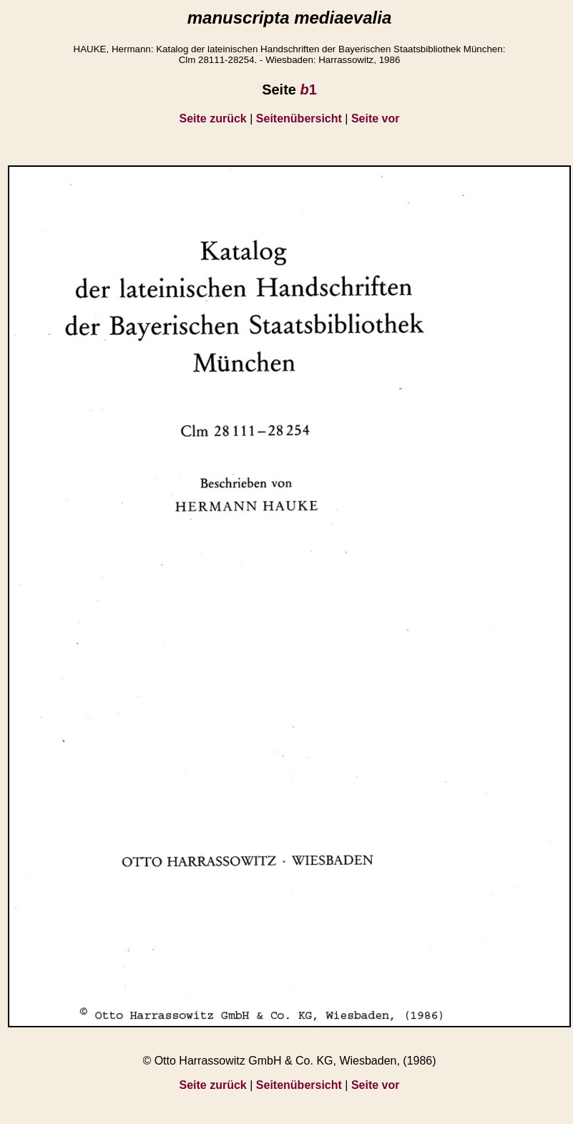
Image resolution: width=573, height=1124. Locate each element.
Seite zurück (213, 118)
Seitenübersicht (299, 118)
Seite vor (375, 118)
